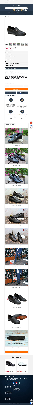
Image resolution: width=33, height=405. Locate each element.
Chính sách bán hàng (16, 385)
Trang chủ (9, 12)
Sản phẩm (23, 12)
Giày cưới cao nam (7, 391)
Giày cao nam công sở (8, 392)
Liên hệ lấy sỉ (7, 2)
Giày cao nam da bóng (8, 393)
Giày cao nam (14, 12)
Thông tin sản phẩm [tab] (10, 124)
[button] (5, 44)
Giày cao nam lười (7, 388)
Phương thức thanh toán (16, 390)
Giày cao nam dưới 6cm (8, 394)
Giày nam (19, 12)
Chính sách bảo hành (16, 387)
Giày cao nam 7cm (7, 397)
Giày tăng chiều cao (8, 386)
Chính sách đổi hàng (16, 388)
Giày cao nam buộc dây (8, 387)
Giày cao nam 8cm (7, 398)
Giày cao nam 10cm (8, 399)
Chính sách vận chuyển (16, 389)
